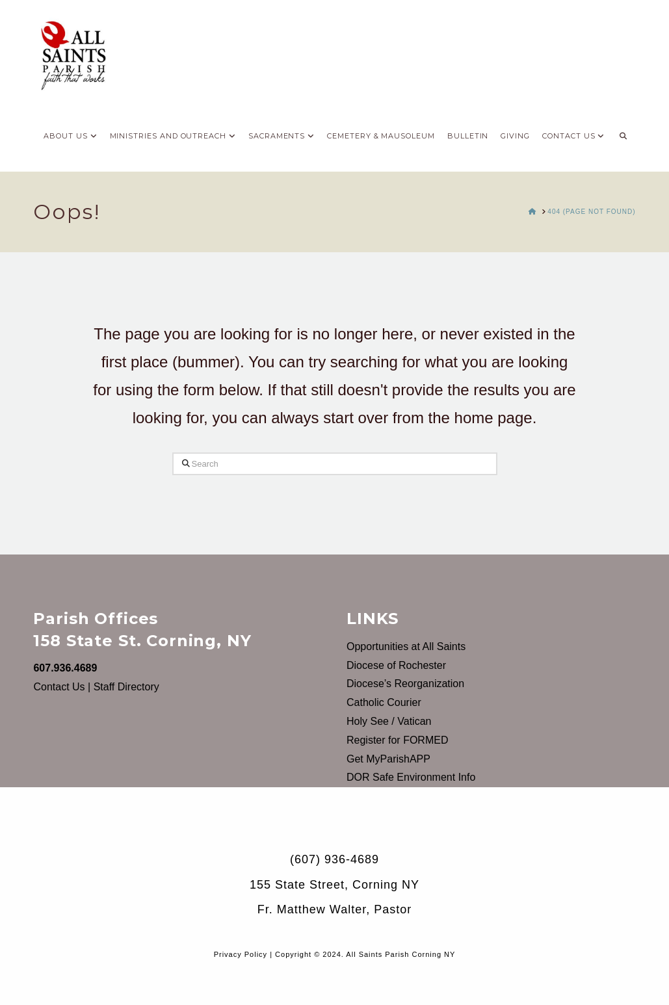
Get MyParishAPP (388, 758)
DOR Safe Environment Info (411, 777)
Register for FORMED (397, 740)
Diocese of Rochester (396, 665)
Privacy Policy (240, 954)
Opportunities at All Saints (406, 646)
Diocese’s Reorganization (405, 683)
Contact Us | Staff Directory (96, 686)
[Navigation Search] (622, 133)
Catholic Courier (384, 702)
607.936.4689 (65, 667)
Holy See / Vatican (389, 721)
